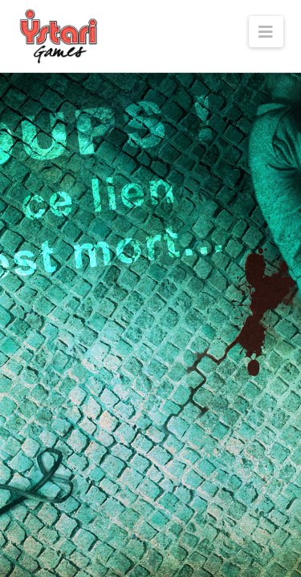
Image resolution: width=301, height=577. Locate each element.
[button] (266, 31)
